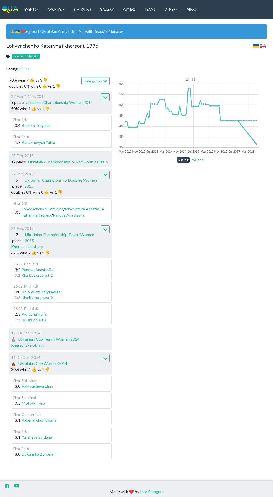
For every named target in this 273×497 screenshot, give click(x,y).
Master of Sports (26, 56)
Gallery (107, 9)
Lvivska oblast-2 (34, 320)
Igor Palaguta (152, 491)
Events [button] (30, 9)
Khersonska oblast (27, 246)
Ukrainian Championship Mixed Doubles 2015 (68, 161)
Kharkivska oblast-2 (37, 275)
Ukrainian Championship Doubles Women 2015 (60, 183)
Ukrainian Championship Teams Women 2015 (59, 237)
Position (197, 160)
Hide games (95, 81)
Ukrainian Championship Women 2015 (59, 102)
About (192, 9)
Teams (150, 9)
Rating (183, 160)
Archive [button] (55, 9)
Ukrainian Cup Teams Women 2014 (48, 338)
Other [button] (169, 9)
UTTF (25, 68)
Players (129, 9)
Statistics (82, 9)
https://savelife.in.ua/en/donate (95, 31)
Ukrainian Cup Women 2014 (42, 363)
